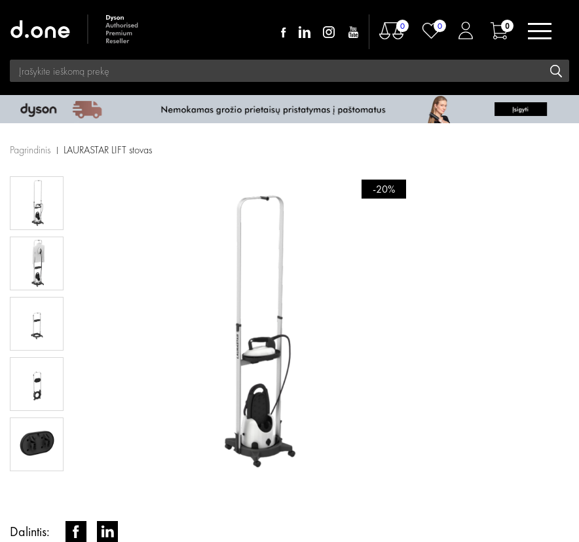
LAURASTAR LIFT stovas (108, 150)
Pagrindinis (30, 150)
